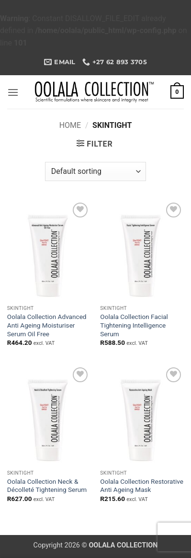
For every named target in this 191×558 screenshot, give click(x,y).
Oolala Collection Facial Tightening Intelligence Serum (134, 325)
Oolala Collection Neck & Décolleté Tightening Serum (47, 486)
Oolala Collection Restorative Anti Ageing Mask (141, 486)
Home (70, 125)
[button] (13, 92)
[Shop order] (95, 171)
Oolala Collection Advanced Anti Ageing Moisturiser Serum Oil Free (47, 325)
